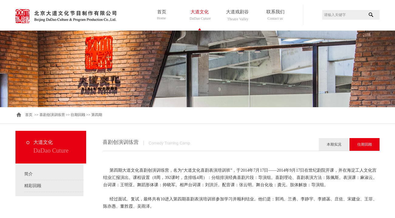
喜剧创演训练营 (52, 115)
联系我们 (275, 11)
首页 (161, 11)
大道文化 (200, 11)
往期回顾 (78, 115)
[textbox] (343, 15)
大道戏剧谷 (237, 11)
